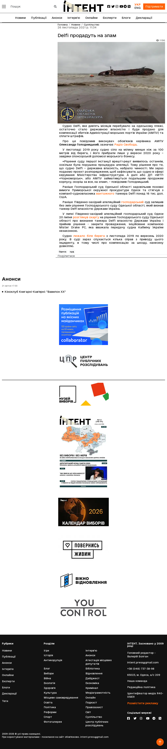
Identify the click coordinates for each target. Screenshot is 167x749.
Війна (47, 678)
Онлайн (90, 697)
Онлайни (91, 17)
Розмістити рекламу (142, 703)
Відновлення (93, 673)
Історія (48, 655)
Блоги (126, 17)
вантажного (105, 193)
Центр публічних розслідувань (96, 723)
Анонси (57, 17)
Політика (50, 707)
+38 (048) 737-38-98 (140, 668)
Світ (88, 712)
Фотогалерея (53, 721)
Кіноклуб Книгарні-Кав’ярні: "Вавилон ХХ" (35, 291)
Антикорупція (53, 660)
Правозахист (94, 707)
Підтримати (154, 6)
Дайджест (92, 678)
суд (72, 251)
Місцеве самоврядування (61, 697)
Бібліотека (92, 668)
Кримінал (91, 688)
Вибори (49, 673)
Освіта (48, 702)
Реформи (50, 712)
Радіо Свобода (125, 144)
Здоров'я (49, 688)
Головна (63, 25)
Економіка (92, 683)
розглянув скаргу (86, 217)
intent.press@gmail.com (143, 662)
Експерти (109, 17)
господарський (132, 202)
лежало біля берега (89, 235)
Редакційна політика (141, 687)
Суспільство (91, 25)
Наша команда (137, 681)
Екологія (49, 683)
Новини (20, 17)
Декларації (144, 17)
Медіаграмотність (97, 692)
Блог (47, 668)
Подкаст (91, 702)
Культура (50, 692)
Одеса (62, 251)
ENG (137, 7)
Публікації (38, 17)
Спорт (48, 717)
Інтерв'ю (73, 17)
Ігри (46, 650)
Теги (5, 701)
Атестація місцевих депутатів (98, 662)
